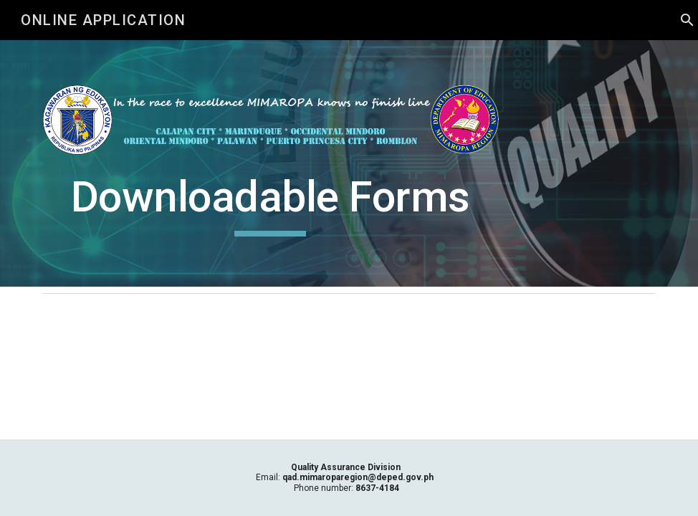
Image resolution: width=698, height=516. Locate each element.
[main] (270, 203)
